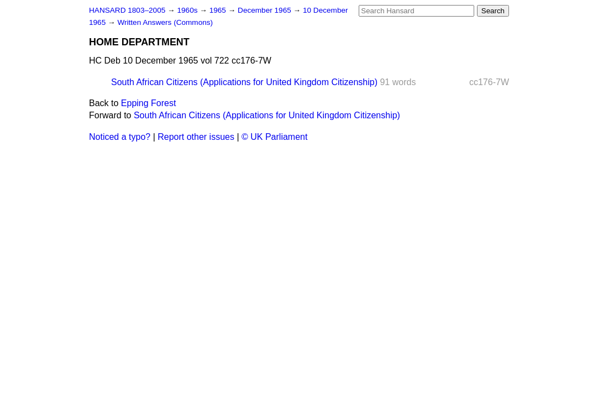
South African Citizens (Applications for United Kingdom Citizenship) (244, 82)
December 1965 (265, 10)
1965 (218, 10)
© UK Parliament (274, 137)
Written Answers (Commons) (165, 22)
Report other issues (196, 137)
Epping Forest (148, 103)
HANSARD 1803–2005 (127, 10)
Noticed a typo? (119, 137)
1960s (188, 10)
